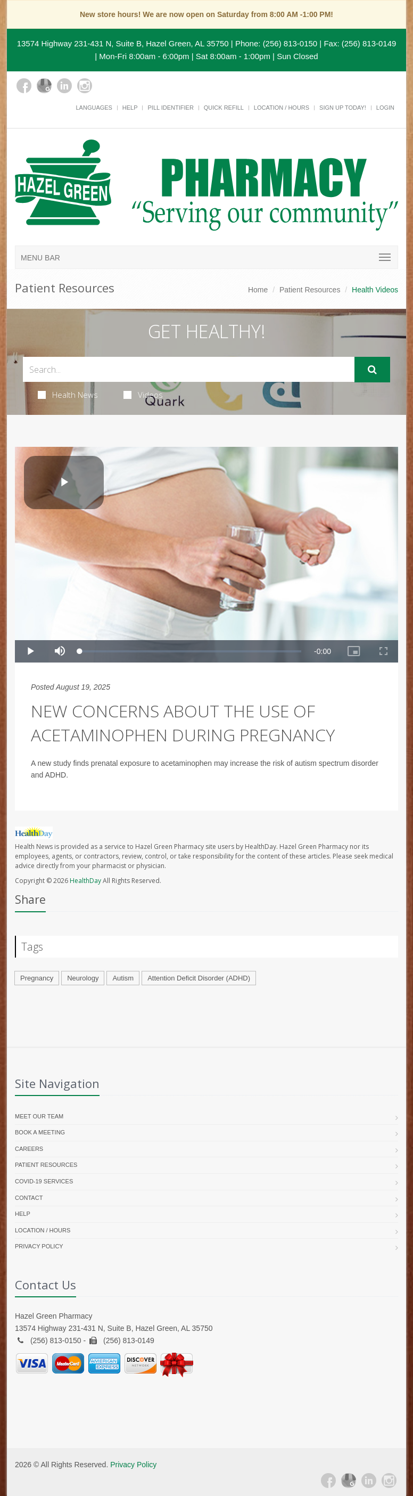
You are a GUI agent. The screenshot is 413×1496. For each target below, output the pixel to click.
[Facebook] (23, 85)
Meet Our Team (39, 1116)
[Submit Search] (372, 369)
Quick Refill (224, 107)
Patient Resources (309, 289)
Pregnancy (36, 978)
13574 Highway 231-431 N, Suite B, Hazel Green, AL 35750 (123, 43)
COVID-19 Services (44, 1181)
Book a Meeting (40, 1132)
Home (258, 289)
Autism (123, 978)
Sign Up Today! (342, 107)
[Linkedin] (64, 85)
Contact (29, 1198)
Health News (68, 394)
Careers (29, 1149)
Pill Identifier (170, 107)
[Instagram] (84, 85)
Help (130, 107)
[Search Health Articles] (188, 369)
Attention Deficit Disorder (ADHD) (198, 978)
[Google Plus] (44, 85)
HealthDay (85, 880)
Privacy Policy (39, 1246)
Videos (143, 394)
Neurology (82, 978)
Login (385, 107)
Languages (94, 107)
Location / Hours (281, 107)
